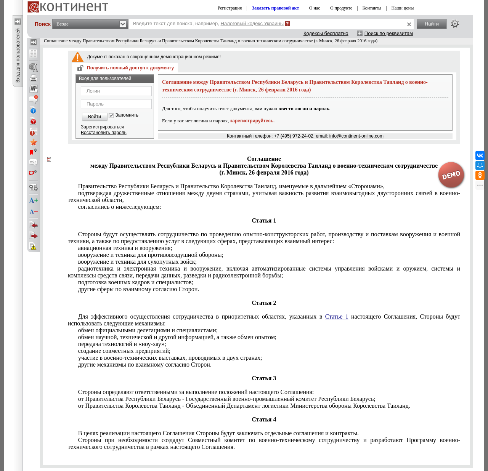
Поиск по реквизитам (388, 33)
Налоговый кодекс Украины (252, 23)
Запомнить (127, 115)
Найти (432, 24)
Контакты (371, 8)
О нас (314, 8)
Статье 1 (336, 316)
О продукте (341, 8)
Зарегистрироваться (102, 127)
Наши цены (402, 8)
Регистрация (230, 8)
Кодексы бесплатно (325, 33)
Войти (94, 116)
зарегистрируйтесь (252, 120)
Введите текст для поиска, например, (208, 23)
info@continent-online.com (356, 136)
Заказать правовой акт (275, 8)
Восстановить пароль (104, 132)
